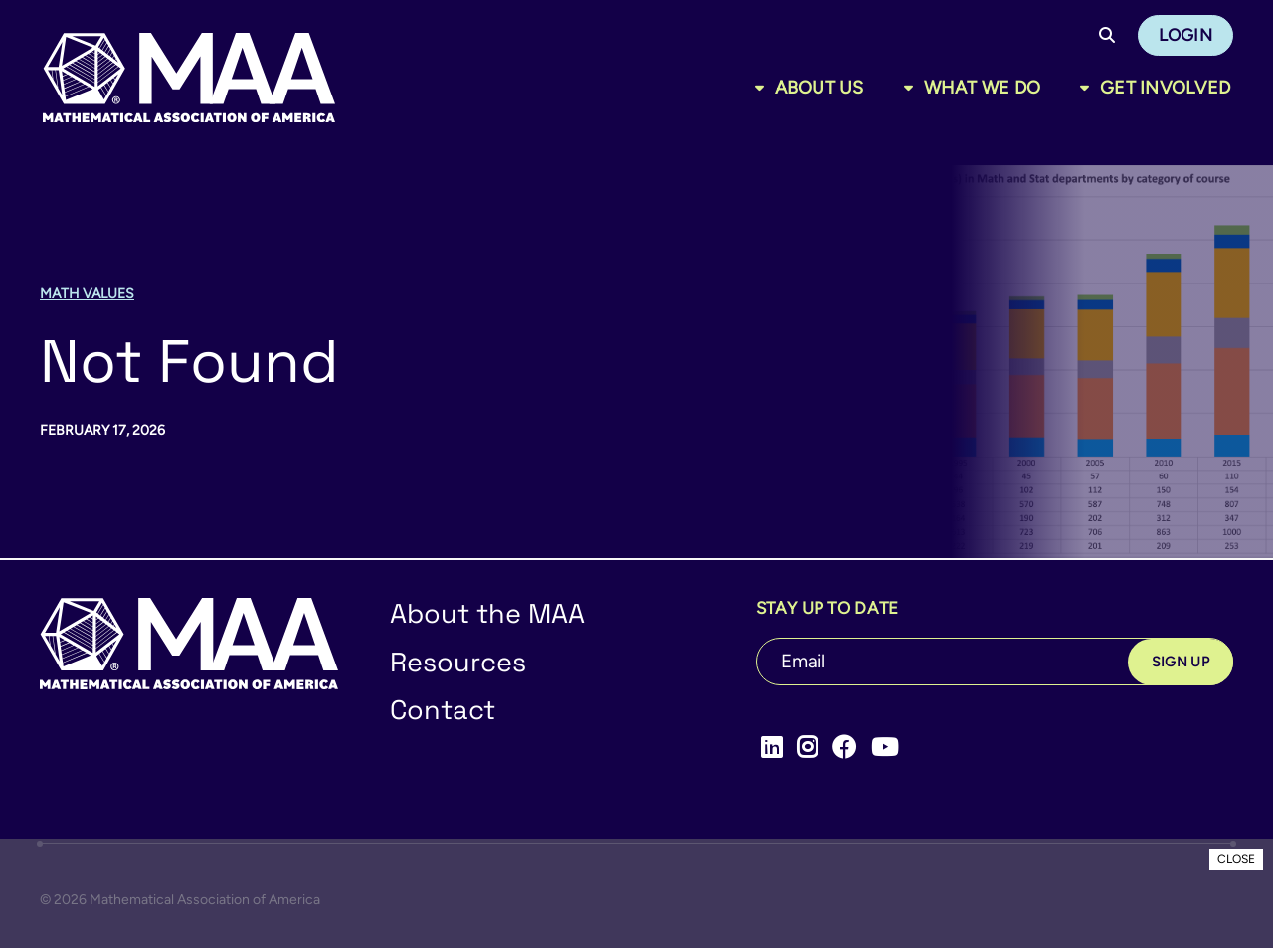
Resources (458, 662)
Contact (442, 709)
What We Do (982, 87)
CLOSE (1236, 859)
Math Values (87, 293)
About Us (819, 87)
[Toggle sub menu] (763, 88)
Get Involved (1165, 87)
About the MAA (487, 613)
